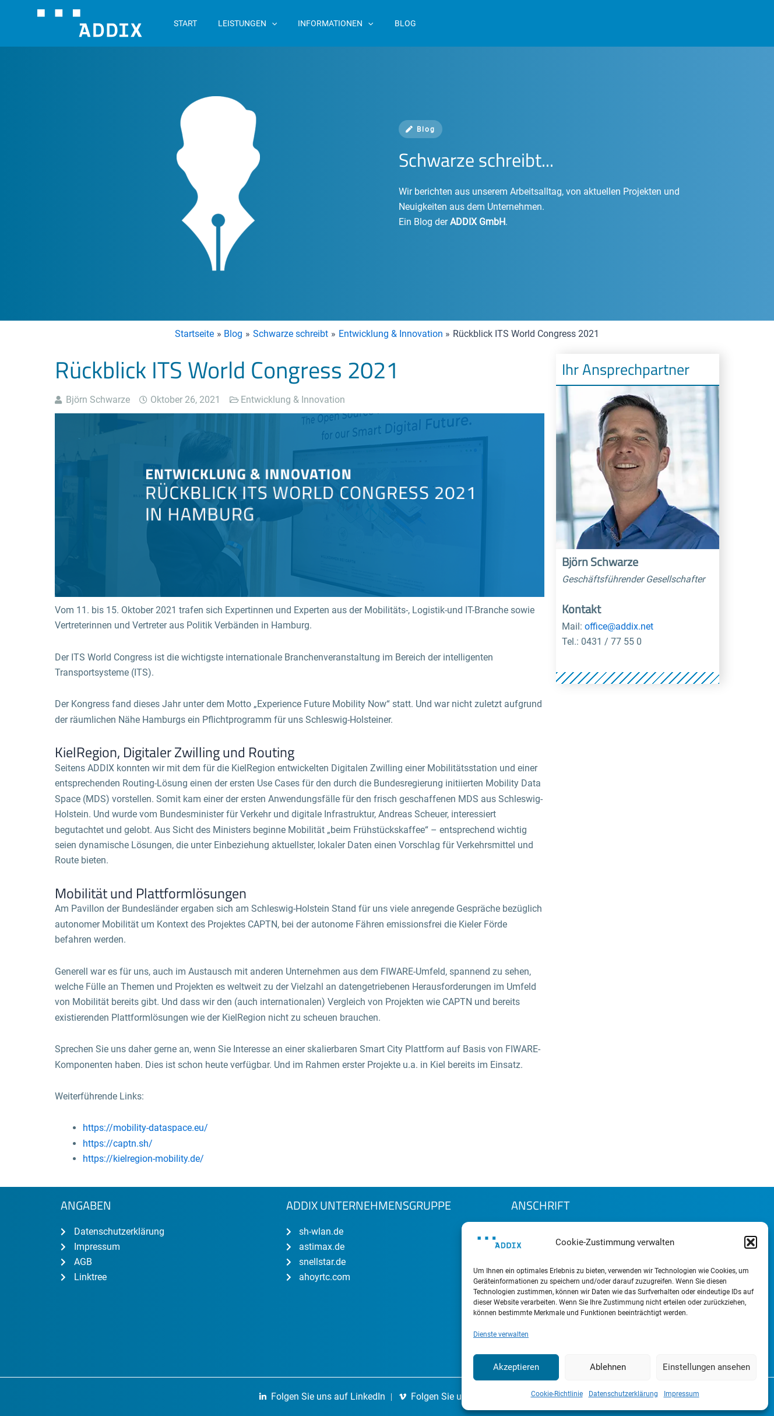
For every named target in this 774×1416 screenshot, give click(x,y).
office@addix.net (619, 626)
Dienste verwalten (501, 1334)
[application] (264, 23)
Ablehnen (608, 1367)
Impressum (681, 1394)
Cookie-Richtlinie (557, 1394)
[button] (751, 1242)
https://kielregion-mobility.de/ (143, 1158)
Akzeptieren (516, 1367)
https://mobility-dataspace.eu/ (145, 1127)
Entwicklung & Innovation (293, 399)
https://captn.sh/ (118, 1143)
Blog (420, 129)
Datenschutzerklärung (623, 1394)
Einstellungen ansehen (706, 1367)
